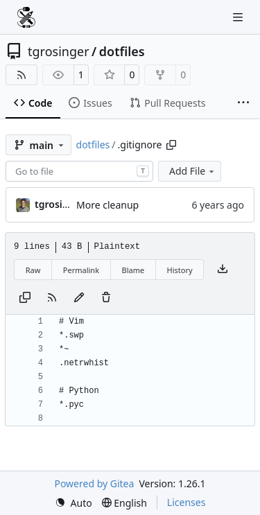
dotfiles (122, 51)
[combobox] (79, 171)
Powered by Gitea (94, 483)
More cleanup (107, 204)
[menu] (73, 502)
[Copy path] (171, 145)
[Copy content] (25, 298)
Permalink (81, 270)
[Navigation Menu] (239, 17)
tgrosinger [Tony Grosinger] (60, 204)
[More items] (243, 103)
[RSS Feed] (21, 74)
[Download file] (222, 269)
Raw (33, 270)
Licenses (186, 502)
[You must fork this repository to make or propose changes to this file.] (79, 298)
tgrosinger (58, 51)
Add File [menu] (192, 170)
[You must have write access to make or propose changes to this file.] (106, 298)
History (180, 270)
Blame (132, 270)
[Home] (26, 17)
